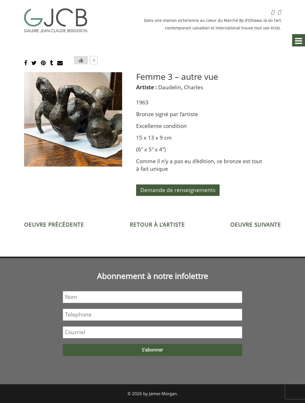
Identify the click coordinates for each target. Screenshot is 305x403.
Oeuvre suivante (255, 224)
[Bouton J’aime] (81, 60)
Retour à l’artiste (157, 224)
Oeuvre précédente (54, 224)
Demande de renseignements (177, 190)
